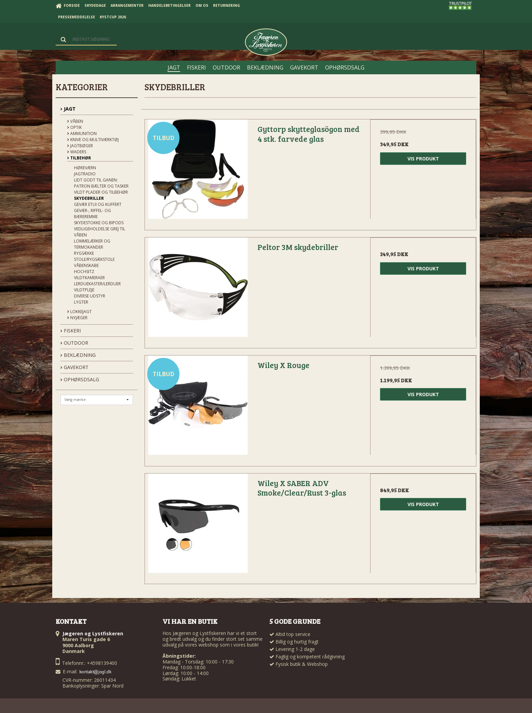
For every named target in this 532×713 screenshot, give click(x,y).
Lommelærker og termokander (92, 244)
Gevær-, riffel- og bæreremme (92, 213)
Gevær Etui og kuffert (97, 204)
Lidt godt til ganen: (96, 180)
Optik (74, 127)
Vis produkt (423, 158)
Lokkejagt (79, 311)
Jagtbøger (80, 146)
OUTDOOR (74, 343)
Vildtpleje (84, 290)
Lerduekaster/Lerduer (97, 284)
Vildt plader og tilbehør (101, 192)
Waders (76, 152)
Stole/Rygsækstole (94, 259)
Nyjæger (77, 318)
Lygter (81, 302)
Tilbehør (79, 158)
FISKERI (70, 330)
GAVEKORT (74, 367)
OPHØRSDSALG (79, 379)
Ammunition (82, 133)
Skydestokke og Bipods (99, 223)
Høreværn (85, 168)
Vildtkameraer (89, 278)
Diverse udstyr (89, 296)
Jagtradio (85, 174)
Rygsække (84, 253)
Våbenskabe (86, 265)
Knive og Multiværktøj (93, 139)
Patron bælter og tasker (101, 186)
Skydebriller (89, 198)
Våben (75, 121)
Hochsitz (84, 271)
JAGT (68, 108)
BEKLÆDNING (78, 355)
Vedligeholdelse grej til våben (99, 232)
